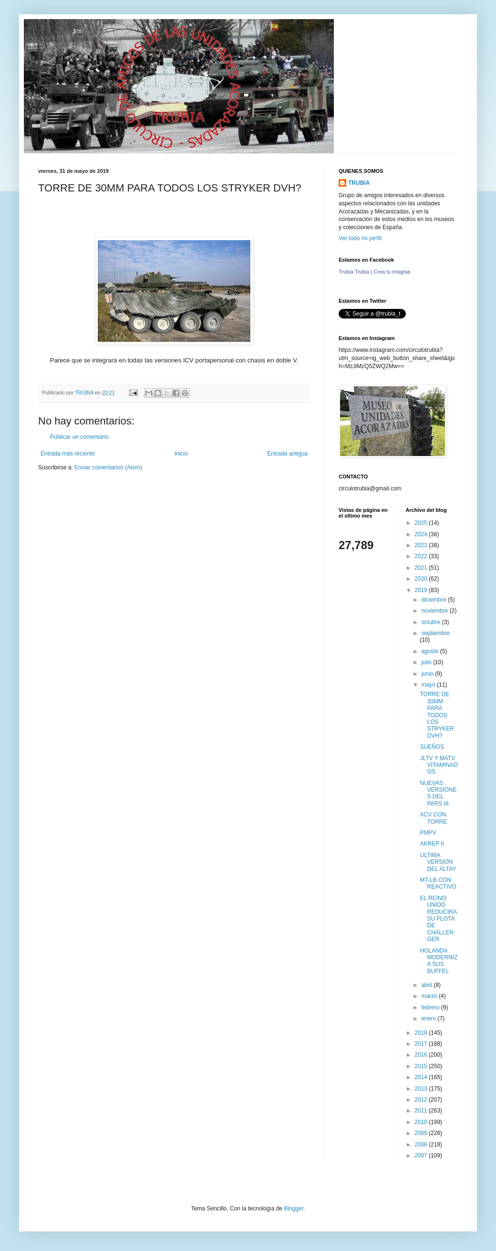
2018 (421, 1032)
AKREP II (432, 843)
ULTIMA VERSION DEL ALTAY (438, 862)
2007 (421, 1155)
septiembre (435, 633)
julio (427, 662)
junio (428, 673)
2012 (421, 1099)
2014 (421, 1077)
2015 (421, 1066)
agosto (430, 651)
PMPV (428, 832)
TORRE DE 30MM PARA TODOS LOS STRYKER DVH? (437, 715)
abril (427, 985)
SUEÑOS (432, 746)
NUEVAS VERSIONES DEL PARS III (438, 793)
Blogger (293, 1208)
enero (429, 1018)
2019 (421, 590)
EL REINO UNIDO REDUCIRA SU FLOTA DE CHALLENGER (438, 919)
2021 (421, 567)
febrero (431, 1007)
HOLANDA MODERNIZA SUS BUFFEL (438, 961)
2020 (421, 578)
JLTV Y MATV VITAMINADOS (438, 765)
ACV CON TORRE (433, 818)
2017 (421, 1043)
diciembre (434, 599)
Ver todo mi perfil (360, 238)
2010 (421, 1122)
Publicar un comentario (79, 437)
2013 (421, 1088)
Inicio (181, 453)
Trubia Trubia (354, 272)
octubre (431, 622)
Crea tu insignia (391, 272)
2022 (421, 556)
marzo (430, 996)
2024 (421, 534)
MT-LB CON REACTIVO (438, 883)
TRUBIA (359, 183)
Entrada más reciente (68, 453)
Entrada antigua (287, 453)
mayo (429, 684)
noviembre (435, 610)
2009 (421, 1133)
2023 (421, 545)
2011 (421, 1110)
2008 (421, 1144)
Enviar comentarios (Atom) (108, 467)
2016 (421, 1054)
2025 (421, 522)
